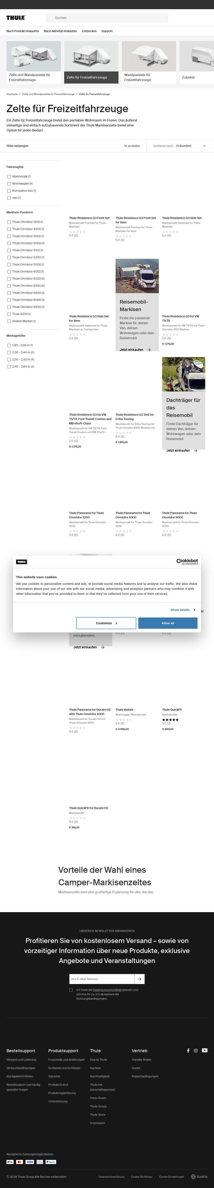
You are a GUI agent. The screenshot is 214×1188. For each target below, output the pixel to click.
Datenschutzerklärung (111, 1176)
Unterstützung (58, 1101)
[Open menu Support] (110, 31)
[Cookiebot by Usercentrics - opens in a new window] (179, 562)
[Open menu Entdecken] (92, 31)
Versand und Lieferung (21, 1060)
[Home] (26, 17)
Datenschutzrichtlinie (107, 990)
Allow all (168, 623)
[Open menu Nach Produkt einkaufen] (25, 31)
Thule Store (97, 1115)
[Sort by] (191, 146)
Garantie (54, 1076)
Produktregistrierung (62, 1093)
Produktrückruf (58, 1085)
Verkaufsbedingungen (20, 1068)
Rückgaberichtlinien (19, 1076)
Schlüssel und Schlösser (64, 1068)
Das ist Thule (98, 1060)
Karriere (95, 1068)
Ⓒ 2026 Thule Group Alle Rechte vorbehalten (36, 1177)
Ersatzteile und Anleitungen (66, 1060)
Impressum (97, 1123)
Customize (106, 623)
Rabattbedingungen (145, 1076)
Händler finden (141, 1060)
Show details (180, 610)
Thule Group (98, 1106)
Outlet (136, 1068)
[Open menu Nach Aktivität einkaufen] (63, 31)
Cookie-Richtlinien (142, 1176)
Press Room (98, 1098)
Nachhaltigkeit (100, 1076)
